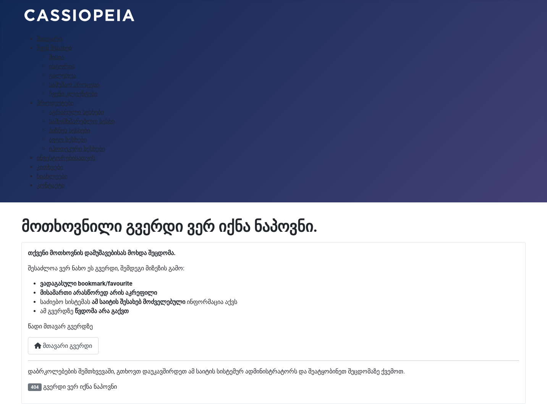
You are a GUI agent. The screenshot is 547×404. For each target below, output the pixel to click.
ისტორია (62, 66)
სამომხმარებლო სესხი (82, 121)
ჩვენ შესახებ (54, 48)
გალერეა (62, 75)
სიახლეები (52, 176)
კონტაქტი (51, 185)
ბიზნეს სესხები (69, 130)
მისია (56, 57)
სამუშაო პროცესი (74, 84)
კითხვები (50, 167)
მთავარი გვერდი (63, 345)
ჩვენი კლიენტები (73, 93)
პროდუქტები (55, 103)
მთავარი (49, 38)
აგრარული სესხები (76, 112)
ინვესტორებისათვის (66, 158)
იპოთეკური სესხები (77, 148)
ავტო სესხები (68, 139)
